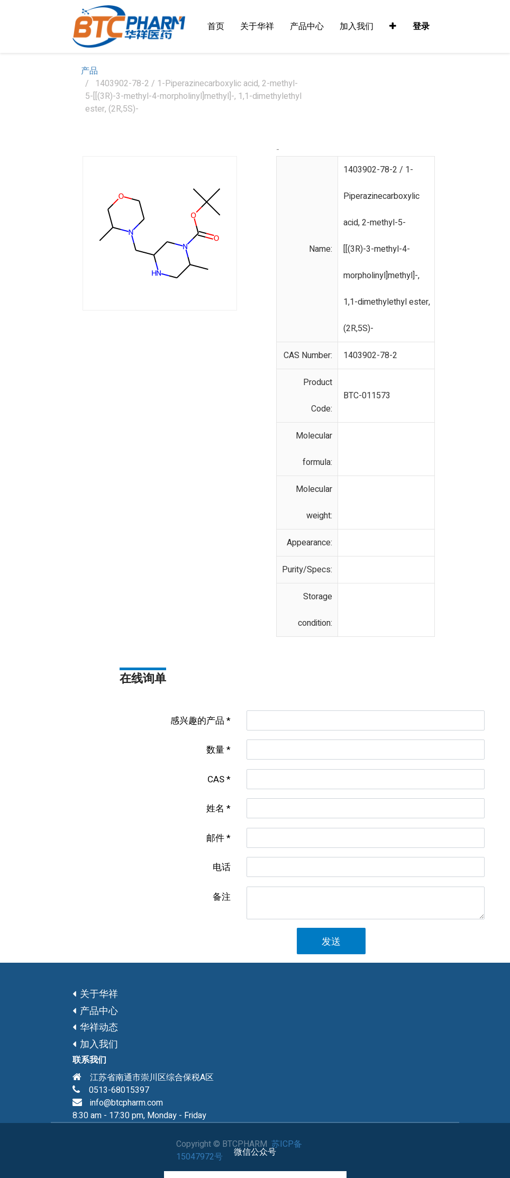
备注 (222, 896)
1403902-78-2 (370, 355)
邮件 (215, 838)
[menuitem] (215, 26)
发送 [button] (331, 942)
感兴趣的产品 (197, 720)
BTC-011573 (366, 395)
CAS (215, 779)
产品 (89, 71)
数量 (215, 749)
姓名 (215, 808)
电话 (222, 867)
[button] (392, 26)
